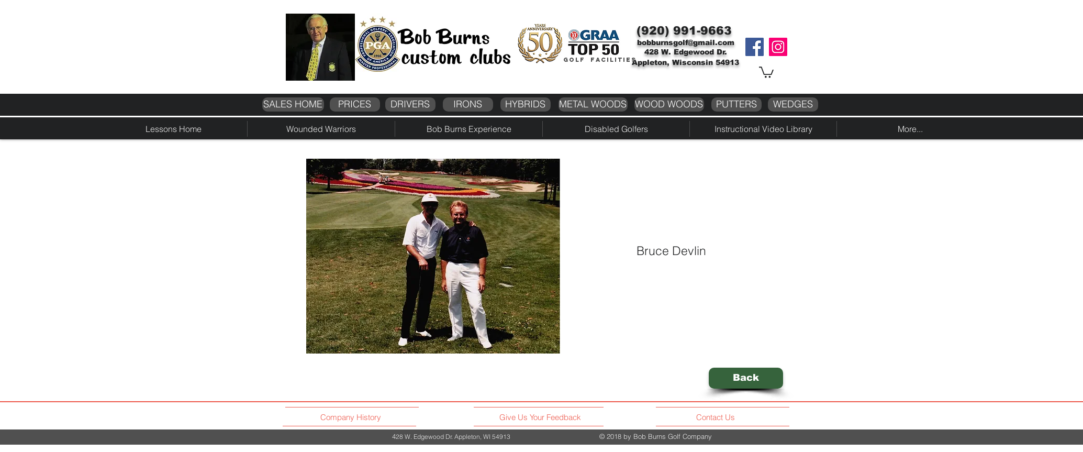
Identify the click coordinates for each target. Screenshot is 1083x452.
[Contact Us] (717, 417)
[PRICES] (355, 104)
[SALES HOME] (293, 104)
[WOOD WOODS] (669, 104)
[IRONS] (468, 104)
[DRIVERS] (410, 104)
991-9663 (702, 30)
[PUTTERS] (736, 104)
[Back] (746, 378)
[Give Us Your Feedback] (543, 417)
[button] (766, 71)
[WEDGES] (793, 104)
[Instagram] (778, 47)
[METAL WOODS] (593, 104)
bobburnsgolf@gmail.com (685, 42)
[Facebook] (754, 47)
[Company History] (352, 417)
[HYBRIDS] (525, 104)
